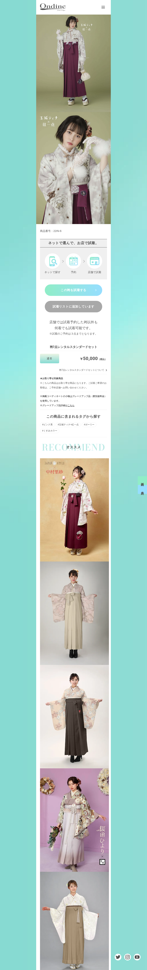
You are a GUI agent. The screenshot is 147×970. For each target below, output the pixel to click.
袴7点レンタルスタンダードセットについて (81, 370)
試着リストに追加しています (73, 306)
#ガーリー (89, 424)
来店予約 (142, 489)
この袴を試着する (73, 290)
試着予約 (142, 480)
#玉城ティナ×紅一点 (68, 424)
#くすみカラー (49, 430)
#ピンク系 (47, 424)
